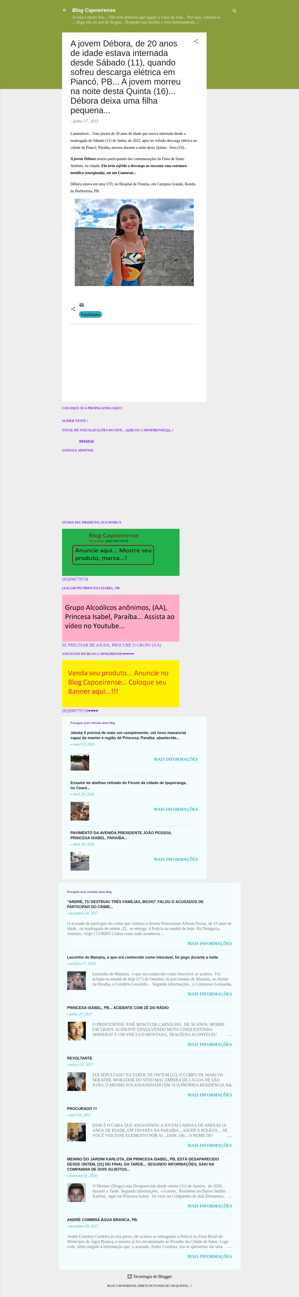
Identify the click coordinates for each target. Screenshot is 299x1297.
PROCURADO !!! (82, 1109)
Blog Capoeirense (93, 10)
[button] (195, 42)
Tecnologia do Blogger (149, 1276)
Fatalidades (90, 314)
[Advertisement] (236, 58)
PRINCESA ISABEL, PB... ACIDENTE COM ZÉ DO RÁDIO (118, 1008)
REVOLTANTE (79, 1058)
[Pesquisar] (234, 11)
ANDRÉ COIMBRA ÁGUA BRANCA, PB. (102, 1220)
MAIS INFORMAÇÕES (176, 759)
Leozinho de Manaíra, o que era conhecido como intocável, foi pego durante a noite (142, 957)
